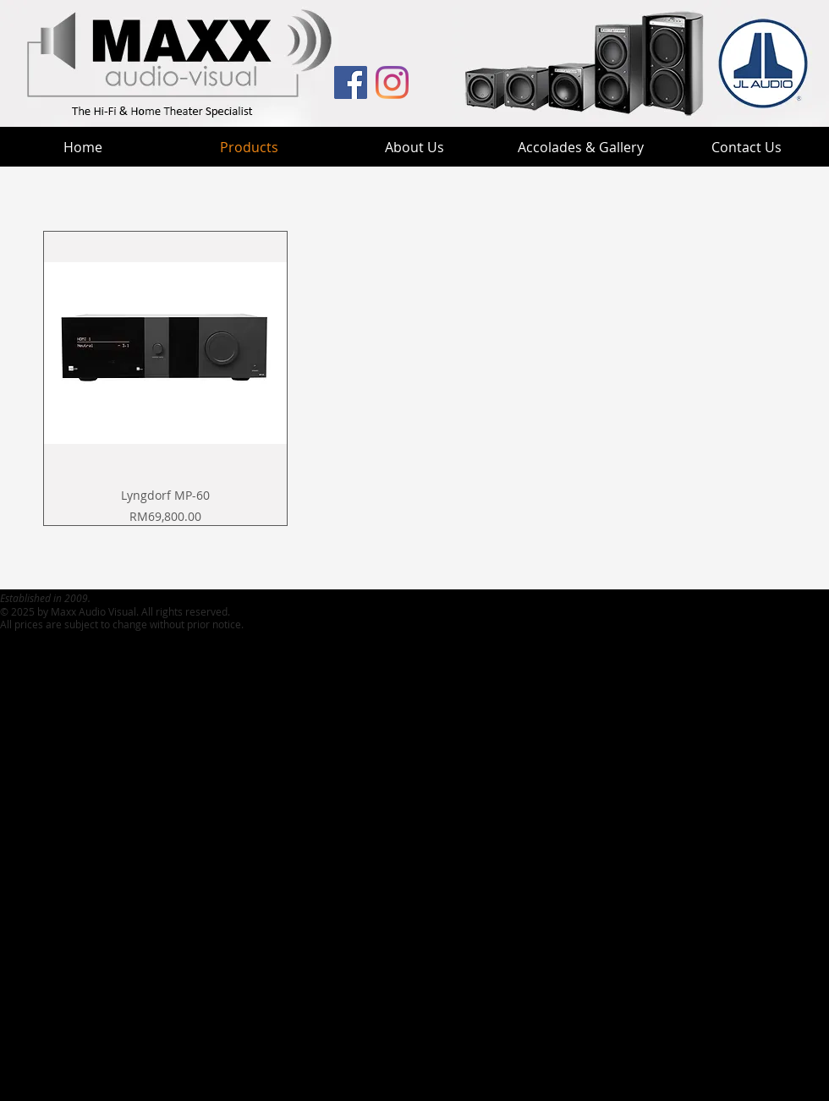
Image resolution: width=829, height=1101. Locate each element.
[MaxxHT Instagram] (392, 82)
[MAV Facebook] (350, 82)
